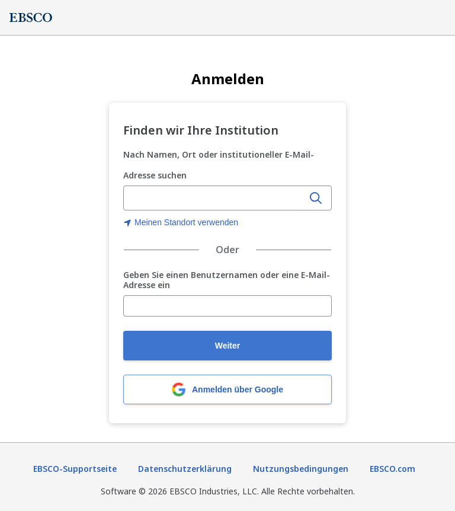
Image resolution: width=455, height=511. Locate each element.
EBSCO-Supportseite (75, 468)
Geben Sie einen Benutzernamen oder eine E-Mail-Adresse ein (226, 280)
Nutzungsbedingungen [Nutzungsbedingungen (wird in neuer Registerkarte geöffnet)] (300, 468)
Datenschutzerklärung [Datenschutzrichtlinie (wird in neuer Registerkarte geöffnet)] (185, 468)
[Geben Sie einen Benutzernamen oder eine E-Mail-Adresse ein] (227, 306)
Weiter (228, 345)
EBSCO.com (392, 468)
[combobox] (214, 198)
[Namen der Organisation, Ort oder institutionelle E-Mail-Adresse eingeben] (214, 198)
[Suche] (315, 198)
